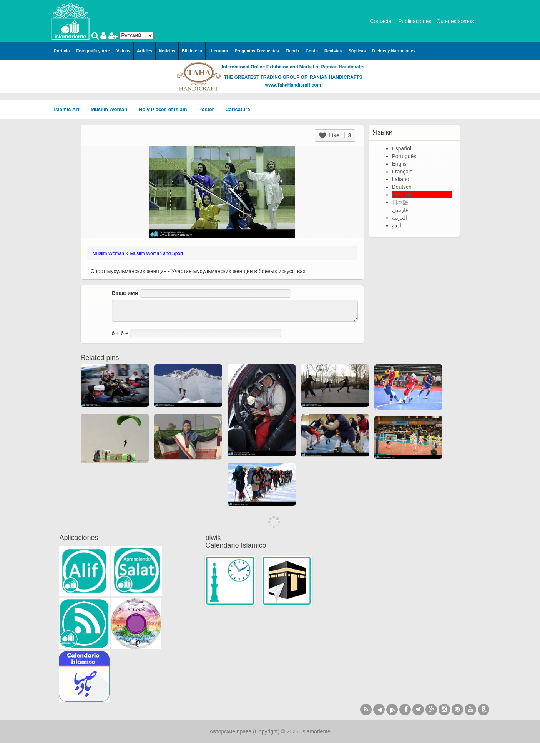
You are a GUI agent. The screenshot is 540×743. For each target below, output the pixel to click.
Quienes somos (455, 21)
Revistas (333, 50)
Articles (144, 50)
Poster (208, 109)
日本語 (400, 202)
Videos (123, 50)
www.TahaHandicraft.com (293, 85)
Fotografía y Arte (93, 50)
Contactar (381, 21)
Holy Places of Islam (165, 109)
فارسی (400, 210)
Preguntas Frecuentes (256, 50)
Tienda (292, 50)
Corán (312, 50)
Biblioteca (192, 50)
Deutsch (402, 187)
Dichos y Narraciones (394, 50)
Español (402, 148)
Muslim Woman (112, 109)
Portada (62, 50)
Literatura (218, 50)
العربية (399, 218)
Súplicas (357, 50)
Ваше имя (125, 293)
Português (404, 156)
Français (402, 171)
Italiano (400, 179)
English (401, 164)
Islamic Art (69, 109)
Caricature (237, 109)
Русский (402, 195)
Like (335, 135)
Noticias (167, 50)
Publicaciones (414, 21)
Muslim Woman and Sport (156, 253)
